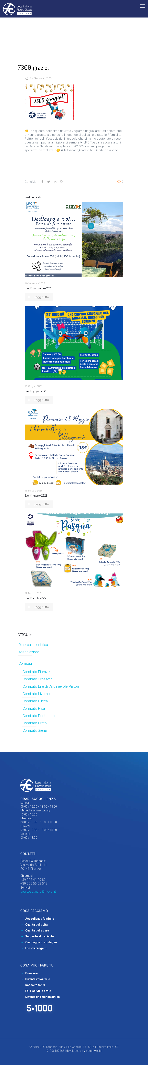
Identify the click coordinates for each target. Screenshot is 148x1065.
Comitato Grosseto (38, 679)
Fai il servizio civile (38, 991)
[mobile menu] (142, 6)
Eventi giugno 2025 (36, 391)
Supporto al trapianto (39, 936)
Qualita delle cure (37, 930)
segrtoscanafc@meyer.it (38, 891)
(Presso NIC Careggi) (40, 811)
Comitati (25, 663)
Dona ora (31, 973)
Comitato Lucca (35, 701)
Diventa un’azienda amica (42, 996)
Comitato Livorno (36, 694)
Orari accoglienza (38, 799)
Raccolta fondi (35, 985)
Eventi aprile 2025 (35, 598)
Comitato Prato (35, 723)
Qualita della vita (36, 924)
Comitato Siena (35, 730)
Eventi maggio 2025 (36, 495)
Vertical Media (93, 1050)
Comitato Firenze (36, 672)
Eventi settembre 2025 (38, 288)
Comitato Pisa (34, 708)
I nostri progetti (35, 948)
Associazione (29, 652)
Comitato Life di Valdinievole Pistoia (51, 686)
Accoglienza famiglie (39, 918)
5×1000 (40, 1008)
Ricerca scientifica (33, 645)
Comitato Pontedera (39, 716)
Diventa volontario (37, 979)
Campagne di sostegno (41, 942)
